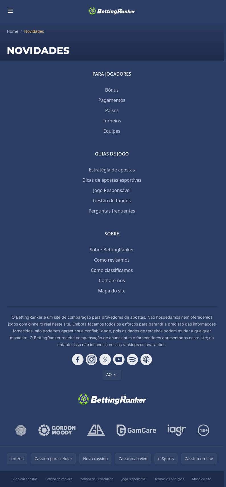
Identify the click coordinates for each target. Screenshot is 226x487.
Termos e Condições (169, 479)
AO (112, 374)
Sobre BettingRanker (112, 249)
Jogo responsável (133, 479)
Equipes (111, 131)
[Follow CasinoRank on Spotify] (132, 359)
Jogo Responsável (112, 190)
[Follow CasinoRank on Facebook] (78, 359)
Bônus (112, 90)
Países (112, 110)
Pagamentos (111, 100)
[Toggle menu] (10, 11)
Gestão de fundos (112, 200)
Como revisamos (112, 260)
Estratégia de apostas (112, 170)
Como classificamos (112, 270)
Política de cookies (58, 479)
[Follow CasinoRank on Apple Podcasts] (146, 359)
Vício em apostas (25, 479)
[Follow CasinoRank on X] (105, 359)
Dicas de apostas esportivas (112, 180)
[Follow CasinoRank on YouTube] (119, 359)
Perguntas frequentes (112, 211)
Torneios (112, 121)
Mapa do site (112, 291)
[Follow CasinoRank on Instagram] (91, 359)
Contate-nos (112, 280)
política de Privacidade (96, 479)
